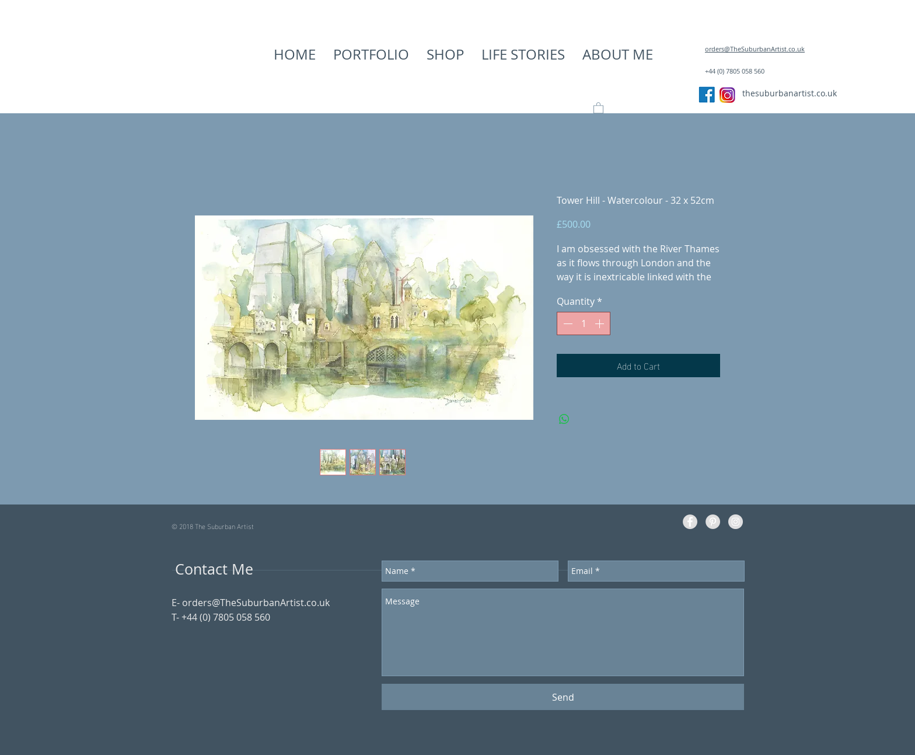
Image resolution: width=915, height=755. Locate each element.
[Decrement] (566, 323)
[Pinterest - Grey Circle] (713, 521)
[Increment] (600, 323)
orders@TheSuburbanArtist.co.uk (256, 602)
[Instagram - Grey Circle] (735, 521)
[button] (371, 54)
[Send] (563, 697)
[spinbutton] (583, 323)
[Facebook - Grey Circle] (690, 521)
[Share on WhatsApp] (564, 419)
